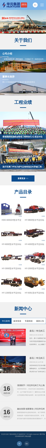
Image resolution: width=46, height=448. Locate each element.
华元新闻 (6, 321)
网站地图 (28, 436)
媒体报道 (17, 321)
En (27, 444)
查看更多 (23, 178)
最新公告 (40, 321)
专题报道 (29, 321)
